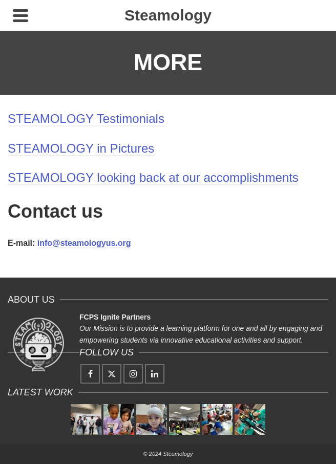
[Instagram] (133, 374)
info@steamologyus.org (84, 243)
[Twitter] (111, 374)
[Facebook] (90, 374)
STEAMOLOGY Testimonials (86, 118)
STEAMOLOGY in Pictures (81, 148)
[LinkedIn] (154, 374)
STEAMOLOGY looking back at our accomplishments (153, 177)
